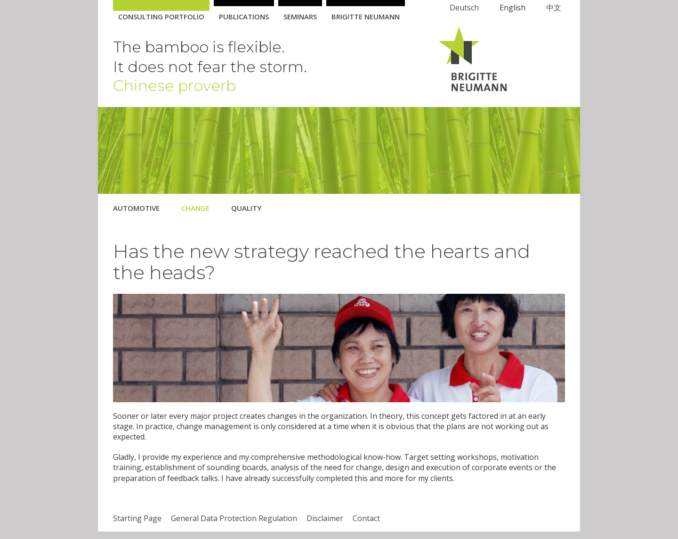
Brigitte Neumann (365, 16)
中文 (553, 7)
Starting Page (137, 518)
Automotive (136, 208)
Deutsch (464, 7)
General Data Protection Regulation (234, 518)
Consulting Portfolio (161, 16)
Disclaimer (325, 518)
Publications (244, 16)
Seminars (300, 16)
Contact (366, 518)
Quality (246, 208)
